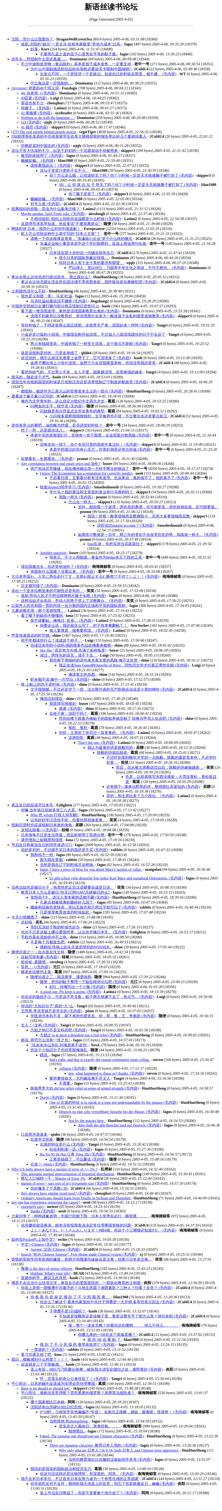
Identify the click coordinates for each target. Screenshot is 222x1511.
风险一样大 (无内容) (76, 497)
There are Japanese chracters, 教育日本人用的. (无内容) (93, 1445)
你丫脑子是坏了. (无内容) (89, 194)
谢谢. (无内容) (70, 709)
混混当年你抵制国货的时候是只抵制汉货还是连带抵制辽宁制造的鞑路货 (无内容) (79, 382)
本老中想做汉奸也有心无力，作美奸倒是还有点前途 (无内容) (100, 449)
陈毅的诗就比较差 (112, 753)
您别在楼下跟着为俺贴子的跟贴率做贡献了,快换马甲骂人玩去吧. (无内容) (120, 718)
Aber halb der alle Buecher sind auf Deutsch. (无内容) (119, 1125)
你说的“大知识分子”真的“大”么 (47, 1006)
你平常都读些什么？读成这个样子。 (52, 640)
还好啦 (27, 922)
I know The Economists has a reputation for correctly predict (86, 473)
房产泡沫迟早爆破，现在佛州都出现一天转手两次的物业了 (80, 469)
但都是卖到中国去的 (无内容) (45, 146)
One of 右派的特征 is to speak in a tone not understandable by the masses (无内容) (113, 1102)
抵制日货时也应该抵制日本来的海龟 (42, 825)
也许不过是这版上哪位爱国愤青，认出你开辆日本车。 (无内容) (74, 932)
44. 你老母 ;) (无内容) (38, 93)
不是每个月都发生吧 (48, 942)
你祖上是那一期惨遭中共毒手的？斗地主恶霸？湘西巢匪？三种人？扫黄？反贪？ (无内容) (97, 1288)
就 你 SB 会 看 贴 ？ (104, 1340)
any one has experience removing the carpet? (46, 1202)
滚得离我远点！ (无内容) (51, 165)
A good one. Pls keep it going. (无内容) (70, 992)
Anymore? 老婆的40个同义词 (35, 88)
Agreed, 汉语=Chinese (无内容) (55, 1249)
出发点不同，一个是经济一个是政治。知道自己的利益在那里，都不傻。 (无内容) (108, 74)
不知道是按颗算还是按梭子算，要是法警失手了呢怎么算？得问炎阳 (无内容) (123, 1316)
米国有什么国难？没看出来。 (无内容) (62, 572)
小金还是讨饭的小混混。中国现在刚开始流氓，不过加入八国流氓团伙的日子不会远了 (93, 334)
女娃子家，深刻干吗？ (68, 713)
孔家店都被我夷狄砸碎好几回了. (67, 902)
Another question (53, 553)
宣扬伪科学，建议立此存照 (44, 1278)
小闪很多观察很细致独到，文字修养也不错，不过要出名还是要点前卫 (108, 416)
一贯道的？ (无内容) (47, 1350)
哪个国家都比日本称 (48, 1402)
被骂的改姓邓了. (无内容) (42, 156)
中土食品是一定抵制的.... (51, 83)
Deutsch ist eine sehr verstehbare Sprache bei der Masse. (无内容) (109, 1112)
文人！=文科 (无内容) (39, 1025)
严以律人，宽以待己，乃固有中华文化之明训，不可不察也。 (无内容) (127, 268)
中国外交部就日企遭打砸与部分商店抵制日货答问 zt (55, 306)
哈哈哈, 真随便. (34, 962)
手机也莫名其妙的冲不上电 (44, 937)
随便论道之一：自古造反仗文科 (38, 952)
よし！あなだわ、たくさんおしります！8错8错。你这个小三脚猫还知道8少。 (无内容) (103, 1230)
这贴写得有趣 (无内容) (40, 957)
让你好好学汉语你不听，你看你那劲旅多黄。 (68, 820)
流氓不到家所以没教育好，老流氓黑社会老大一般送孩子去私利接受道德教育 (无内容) (102, 316)
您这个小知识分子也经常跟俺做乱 (59, 1050)
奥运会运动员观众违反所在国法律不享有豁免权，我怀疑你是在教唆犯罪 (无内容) (89, 282)
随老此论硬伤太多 (36, 972)
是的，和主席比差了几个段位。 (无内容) (140, 796)
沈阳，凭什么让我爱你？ (32, 39)
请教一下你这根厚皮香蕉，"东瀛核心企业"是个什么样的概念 (81, 239)
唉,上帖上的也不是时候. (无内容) (48, 684)
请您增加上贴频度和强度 (42, 840)
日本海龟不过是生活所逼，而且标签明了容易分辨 (63, 835)
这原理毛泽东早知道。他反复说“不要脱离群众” (61, 224)
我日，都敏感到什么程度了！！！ (40, 1359)
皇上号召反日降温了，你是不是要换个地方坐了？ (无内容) (89, 1493)
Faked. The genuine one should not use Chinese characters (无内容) (92, 1436)
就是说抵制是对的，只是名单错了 (50, 353)
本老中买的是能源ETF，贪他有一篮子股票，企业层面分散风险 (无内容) (90, 435)
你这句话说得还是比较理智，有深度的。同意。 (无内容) (87, 1474)
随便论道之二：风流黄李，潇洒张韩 (61, 977)
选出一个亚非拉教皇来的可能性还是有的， (48, 591)
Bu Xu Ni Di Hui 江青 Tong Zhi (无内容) (72, 1154)
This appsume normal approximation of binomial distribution (68, 1174)
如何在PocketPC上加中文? (33, 1239)
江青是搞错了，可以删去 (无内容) (77, 1159)
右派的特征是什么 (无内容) (62, 1144)
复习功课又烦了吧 (36, 1354)
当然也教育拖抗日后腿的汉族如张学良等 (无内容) (110, 1460)
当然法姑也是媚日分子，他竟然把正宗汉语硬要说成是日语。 (63, 887)
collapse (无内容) (72, 1068)
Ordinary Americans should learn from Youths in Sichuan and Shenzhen (76, 1198)
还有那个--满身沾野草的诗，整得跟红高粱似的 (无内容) (153, 787)
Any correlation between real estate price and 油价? (61, 464)
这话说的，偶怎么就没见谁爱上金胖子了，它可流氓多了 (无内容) (76, 358)
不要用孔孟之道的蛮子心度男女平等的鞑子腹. (79, 54)
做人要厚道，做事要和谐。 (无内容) (79, 630)
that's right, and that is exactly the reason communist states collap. (100, 1060)
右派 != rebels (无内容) (48, 1164)
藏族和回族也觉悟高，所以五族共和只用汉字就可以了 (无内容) (83, 907)
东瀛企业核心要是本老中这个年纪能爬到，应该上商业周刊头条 (93, 244)
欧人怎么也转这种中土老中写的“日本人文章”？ (61, 234)
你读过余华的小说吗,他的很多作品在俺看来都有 (71, 645)
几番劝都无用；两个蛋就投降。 (38, 611)
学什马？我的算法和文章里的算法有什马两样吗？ (91, 492)
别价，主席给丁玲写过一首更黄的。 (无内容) (97, 733)
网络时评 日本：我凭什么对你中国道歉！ (46, 229)
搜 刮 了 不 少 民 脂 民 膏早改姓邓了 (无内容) (78, 1345)
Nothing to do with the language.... (48, 118)
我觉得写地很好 (63, 704)
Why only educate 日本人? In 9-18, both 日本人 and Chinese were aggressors (119, 1450)
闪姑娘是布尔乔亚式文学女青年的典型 (72, 411)
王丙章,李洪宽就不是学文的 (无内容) (51, 1011)
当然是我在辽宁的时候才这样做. (67, 865)
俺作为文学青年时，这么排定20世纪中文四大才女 (63, 401)
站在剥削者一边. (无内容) (70, 1149)
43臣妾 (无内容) (34, 98)
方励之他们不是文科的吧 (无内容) (58, 1030)
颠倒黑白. (76, 1431)
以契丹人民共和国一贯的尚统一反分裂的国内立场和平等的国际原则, (69, 606)
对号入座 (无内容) (45, 204)
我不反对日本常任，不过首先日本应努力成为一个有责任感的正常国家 (80, 1479)
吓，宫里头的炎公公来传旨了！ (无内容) (74, 1379)
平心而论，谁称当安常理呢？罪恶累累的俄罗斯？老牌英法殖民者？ (78, 1393)
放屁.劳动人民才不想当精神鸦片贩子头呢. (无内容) (63, 596)
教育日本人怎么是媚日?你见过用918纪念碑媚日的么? (66, 892)
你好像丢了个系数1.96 (49, 1188)
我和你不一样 (42, 855)
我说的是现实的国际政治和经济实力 (61, 1469)
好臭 (34, 49)
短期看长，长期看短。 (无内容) (47, 459)
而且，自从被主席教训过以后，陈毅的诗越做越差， (160, 767)
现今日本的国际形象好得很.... (84, 258)
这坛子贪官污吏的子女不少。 (65, 170)
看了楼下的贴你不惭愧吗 (42, 616)
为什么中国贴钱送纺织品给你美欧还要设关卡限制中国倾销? (81, 69)
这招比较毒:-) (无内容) (39, 830)
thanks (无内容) (42, 1211)
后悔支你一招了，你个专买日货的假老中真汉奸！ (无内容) (89, 444)
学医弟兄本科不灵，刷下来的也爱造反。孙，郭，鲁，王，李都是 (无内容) (93, 1016)
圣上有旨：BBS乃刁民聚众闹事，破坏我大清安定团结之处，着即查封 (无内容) (96, 1369)
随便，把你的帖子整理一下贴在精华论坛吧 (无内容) (83, 982)
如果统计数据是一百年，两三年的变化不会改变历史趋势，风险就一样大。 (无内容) (148, 535)
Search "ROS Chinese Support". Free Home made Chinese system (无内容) (79, 1254)
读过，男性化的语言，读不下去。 (69, 655)
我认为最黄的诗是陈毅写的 (110, 748)
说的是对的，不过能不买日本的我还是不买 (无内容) (64, 850)
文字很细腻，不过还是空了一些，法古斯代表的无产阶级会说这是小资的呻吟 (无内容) (102, 689)
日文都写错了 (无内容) (40, 586)
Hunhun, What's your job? (50, 1273)
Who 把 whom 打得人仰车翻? (54, 815)
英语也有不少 (33, 103)
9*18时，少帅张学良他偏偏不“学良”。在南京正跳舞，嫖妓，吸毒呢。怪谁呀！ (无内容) (113, 1412)
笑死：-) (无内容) (35, 967)
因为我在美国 (52, 860)
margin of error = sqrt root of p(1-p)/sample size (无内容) (65, 1183)
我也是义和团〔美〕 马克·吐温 (47, 296)
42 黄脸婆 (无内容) (36, 113)
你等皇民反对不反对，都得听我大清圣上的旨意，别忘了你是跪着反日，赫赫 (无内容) (102, 1484)
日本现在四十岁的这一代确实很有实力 (82, 253)
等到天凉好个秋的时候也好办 (55, 927)
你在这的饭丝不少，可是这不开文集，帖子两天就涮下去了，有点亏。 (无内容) (87, 997)
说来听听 (76, 738)
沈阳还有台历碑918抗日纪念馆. (57, 1407)
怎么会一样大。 (82, 502)
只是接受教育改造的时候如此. (65, 912)
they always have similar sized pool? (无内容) (56, 1193)
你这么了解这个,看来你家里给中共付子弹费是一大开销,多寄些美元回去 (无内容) (107, 1302)
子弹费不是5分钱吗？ (67, 1311)
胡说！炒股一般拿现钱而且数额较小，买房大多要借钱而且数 (139, 516)
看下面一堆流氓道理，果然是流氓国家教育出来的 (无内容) (70, 311)
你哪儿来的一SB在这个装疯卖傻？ (107, 1335)
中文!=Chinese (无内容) (40, 1244)
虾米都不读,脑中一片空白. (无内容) (59, 679)
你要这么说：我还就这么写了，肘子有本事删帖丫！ (84, 625)
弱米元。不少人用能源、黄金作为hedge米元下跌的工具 (96, 557)
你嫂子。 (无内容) (36, 108)
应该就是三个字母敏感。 (42, 1364)
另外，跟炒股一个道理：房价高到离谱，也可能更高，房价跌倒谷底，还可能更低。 (148, 507)
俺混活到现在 (52, 699)
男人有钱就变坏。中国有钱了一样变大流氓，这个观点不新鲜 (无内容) (89, 344)
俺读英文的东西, (82, 674)
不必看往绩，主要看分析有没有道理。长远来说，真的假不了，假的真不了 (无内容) (119, 478)
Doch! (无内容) (52, 1098)
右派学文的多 (42, 1139)
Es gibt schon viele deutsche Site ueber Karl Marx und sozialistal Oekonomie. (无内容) (116, 878)
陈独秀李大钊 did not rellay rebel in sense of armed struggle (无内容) (84, 1088)
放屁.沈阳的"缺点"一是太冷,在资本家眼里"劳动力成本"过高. (71, 44)
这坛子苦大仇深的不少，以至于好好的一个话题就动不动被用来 (65, 151)
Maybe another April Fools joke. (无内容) (53, 214)
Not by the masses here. (86, 1121)
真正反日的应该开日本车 (32, 805)
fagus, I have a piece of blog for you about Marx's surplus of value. (91, 869)
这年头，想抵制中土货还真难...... (39, 59)
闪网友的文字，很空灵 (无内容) (56, 406)
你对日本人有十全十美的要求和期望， (91, 263)
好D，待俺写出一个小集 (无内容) (77, 987)
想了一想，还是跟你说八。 (44, 430)
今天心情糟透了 (25, 917)
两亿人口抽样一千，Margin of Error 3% (53, 1178)
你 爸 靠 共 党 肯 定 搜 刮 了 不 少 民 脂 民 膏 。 (70, 1297)
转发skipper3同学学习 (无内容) (65, 487)
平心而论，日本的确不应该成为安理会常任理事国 (53, 1384)
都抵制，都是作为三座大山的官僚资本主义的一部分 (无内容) (72, 391)
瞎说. (44, 1055)
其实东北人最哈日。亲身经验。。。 (90, 1426)
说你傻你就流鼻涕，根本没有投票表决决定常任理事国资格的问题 (76, 1225)
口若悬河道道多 (34, 1134)
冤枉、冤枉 (78, 728)
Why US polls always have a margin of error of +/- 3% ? (54, 1169)
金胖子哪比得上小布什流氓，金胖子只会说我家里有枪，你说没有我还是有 (93, 363)
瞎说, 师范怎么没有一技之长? (46, 1040)
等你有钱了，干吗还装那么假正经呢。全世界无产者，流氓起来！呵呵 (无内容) (87, 325)
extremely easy (33, 1207)
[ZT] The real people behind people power (44, 132)
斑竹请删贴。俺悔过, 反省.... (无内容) (61, 621)
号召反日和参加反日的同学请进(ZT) (42, 845)
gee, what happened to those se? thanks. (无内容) (106, 1073)
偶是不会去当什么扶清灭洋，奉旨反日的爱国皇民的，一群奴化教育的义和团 (76, 1283)
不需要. (65, 1083)
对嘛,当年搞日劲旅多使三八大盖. (49, 810)
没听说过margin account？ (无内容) (125, 525)
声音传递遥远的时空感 (30, 635)
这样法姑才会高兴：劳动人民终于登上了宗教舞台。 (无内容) (72, 601)
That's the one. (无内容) (96, 743)
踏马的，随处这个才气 (30, 377)
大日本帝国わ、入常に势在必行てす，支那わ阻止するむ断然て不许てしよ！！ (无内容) (85, 576)
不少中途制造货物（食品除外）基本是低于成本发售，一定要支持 (76, 64)
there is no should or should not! (46, 1388)
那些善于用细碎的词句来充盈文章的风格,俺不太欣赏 (94, 660)
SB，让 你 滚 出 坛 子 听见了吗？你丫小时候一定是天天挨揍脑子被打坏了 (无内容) (128, 185)
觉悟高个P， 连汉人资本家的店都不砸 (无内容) (69, 897)
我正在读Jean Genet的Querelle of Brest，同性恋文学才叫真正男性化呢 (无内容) (124, 665)
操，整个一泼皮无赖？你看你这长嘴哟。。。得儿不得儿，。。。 (123, 1325)
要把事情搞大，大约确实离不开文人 (80, 1078)
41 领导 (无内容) (34, 127)
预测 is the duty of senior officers (47, 1269)
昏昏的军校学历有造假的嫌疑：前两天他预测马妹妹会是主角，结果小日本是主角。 (82, 1259)
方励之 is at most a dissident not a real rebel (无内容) (81, 1035)
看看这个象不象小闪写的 (32, 396)
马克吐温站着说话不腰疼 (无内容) (58, 301)
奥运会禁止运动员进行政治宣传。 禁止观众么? (51, 277)
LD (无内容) (31, 122)
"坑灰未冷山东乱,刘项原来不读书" (59, 1045)
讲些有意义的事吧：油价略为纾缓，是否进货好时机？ (57, 425)
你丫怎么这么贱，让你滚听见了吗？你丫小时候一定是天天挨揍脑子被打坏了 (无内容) (121, 175)
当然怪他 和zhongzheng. (69, 1421)
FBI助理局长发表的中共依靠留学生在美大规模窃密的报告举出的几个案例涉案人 (79, 136)
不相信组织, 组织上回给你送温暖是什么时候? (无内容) (75, 219)
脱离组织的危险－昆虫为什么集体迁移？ (46, 209)
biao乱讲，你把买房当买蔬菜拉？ (115, 544)
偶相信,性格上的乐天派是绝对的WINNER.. (76, 947)
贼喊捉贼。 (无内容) (38, 161)
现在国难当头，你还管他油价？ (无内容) (55, 567)
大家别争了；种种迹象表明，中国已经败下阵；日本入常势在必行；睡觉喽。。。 (80, 1216)
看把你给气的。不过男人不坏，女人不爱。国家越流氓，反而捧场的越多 (82, 372)
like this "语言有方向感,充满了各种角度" (73, 650)
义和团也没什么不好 (29, 291)
